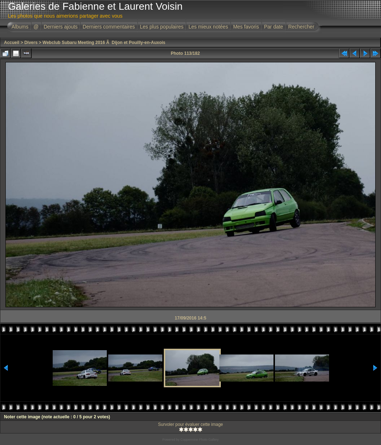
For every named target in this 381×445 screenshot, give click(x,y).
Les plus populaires (162, 27)
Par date (273, 27)
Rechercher (301, 27)
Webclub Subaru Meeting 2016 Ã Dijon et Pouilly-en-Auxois (104, 42)
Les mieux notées (208, 27)
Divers (31, 42)
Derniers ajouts (61, 27)
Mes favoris (246, 27)
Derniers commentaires (109, 27)
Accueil (11, 42)
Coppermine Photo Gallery (199, 439)
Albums (20, 27)
